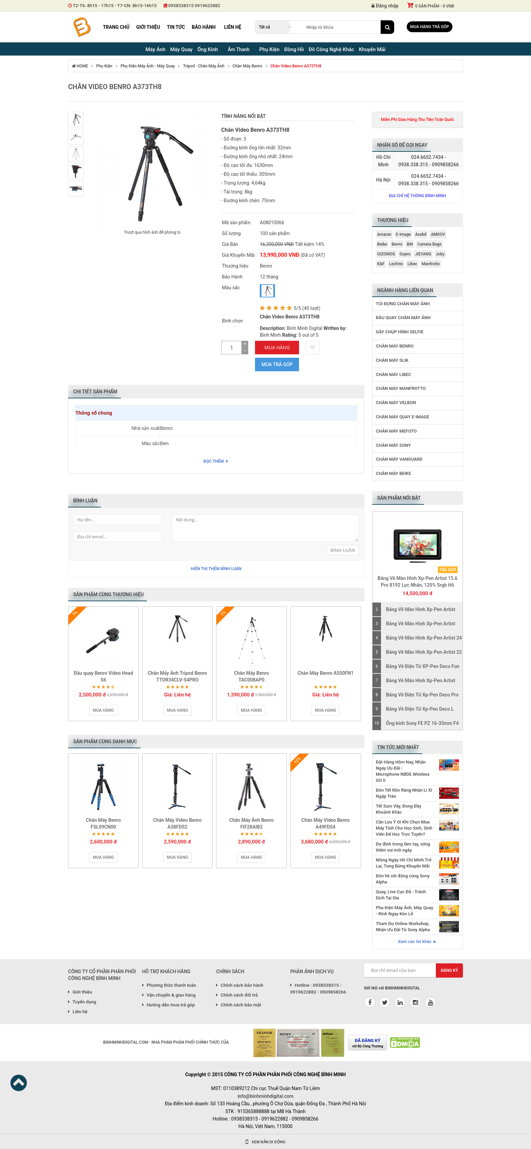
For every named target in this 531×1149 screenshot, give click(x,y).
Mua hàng (103, 710)
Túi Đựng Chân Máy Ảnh (403, 303)
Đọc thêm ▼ (216, 461)
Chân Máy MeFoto (396, 431)
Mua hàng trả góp (429, 26)
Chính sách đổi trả (237, 995)
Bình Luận (342, 550)
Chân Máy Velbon (396, 402)
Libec (412, 264)
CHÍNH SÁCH (230, 971)
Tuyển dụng (82, 1001)
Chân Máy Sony (393, 445)
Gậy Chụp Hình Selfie (400, 331)
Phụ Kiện (104, 66)
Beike (382, 244)
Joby (440, 254)
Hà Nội (383, 180)
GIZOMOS (386, 254)
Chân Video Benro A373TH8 (296, 66)
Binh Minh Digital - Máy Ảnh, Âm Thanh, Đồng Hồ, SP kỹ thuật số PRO (81, 27)
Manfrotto (431, 264)
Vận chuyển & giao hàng (169, 995)
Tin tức (176, 27)
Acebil (421, 234)
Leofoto (396, 264)
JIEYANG (423, 254)
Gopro (405, 254)
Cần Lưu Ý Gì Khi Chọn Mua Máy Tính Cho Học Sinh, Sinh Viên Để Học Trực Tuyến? (404, 828)
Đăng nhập (385, 5)
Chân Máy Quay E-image (402, 416)
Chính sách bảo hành (239, 985)
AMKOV (438, 234)
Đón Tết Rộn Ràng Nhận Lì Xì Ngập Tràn (404, 793)
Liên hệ (232, 27)
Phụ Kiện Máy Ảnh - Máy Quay (148, 66)
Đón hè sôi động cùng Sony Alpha (402, 878)
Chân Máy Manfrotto (401, 388)
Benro (396, 244)
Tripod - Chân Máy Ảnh (203, 66)
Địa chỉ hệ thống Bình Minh (417, 195)
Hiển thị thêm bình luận (216, 568)
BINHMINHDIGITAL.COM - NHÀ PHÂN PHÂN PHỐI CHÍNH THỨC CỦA (166, 1042)
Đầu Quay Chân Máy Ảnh (403, 317)
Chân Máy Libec (393, 374)
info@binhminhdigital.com (265, 1096)
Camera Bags (429, 244)
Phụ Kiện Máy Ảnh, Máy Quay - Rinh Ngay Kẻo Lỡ (404, 910)
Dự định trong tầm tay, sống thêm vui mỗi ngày (403, 847)
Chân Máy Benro (247, 66)
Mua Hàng (277, 347)
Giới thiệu (148, 27)
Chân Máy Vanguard (399, 459)
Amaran (384, 234)
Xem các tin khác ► (417, 941)
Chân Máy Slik (392, 360)
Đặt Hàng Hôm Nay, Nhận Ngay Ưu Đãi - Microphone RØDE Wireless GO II (403, 771)
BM (410, 244)
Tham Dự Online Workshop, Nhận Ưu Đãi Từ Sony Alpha (403, 926)
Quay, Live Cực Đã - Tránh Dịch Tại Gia (401, 894)
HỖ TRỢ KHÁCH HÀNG (166, 971)
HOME (80, 66)
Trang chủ (116, 27)
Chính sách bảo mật (238, 1004)
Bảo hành (204, 27)
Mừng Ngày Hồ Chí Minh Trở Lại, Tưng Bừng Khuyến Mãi (403, 863)
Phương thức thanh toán (169, 985)
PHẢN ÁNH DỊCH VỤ (312, 971)
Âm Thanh (239, 49)
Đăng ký (449, 970)
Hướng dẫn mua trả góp (168, 1004)
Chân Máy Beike (393, 473)
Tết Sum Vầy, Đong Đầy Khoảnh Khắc (398, 809)
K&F (381, 264)
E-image (403, 234)
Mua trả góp (277, 364)
